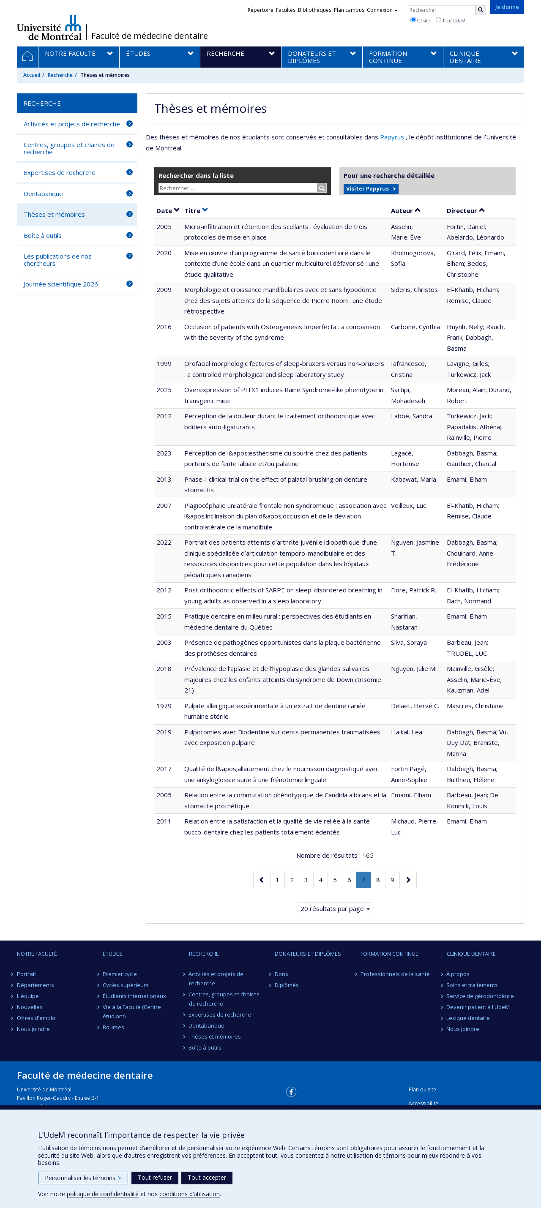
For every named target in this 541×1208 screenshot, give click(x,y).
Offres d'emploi (37, 1018)
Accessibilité (423, 1103)
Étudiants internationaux (134, 996)
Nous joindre (33, 1029)
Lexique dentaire (468, 1018)
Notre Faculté (37, 953)
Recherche (60, 75)
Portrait (26, 974)
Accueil (31, 75)
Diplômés (287, 985)
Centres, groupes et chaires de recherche (69, 148)
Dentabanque (43, 193)
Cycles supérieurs (126, 985)
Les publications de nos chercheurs (58, 259)
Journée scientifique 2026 (61, 284)
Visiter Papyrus (367, 188)
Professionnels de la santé (395, 974)
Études (113, 953)
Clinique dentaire (471, 953)
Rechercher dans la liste (196, 175)
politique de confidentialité (103, 1194)
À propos (458, 974)
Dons (281, 974)
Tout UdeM (450, 20)
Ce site (420, 20)
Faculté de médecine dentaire (149, 36)
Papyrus (393, 137)
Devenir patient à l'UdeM (478, 1007)
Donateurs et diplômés (308, 953)
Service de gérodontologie (480, 996)
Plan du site (422, 1089)
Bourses (113, 1027)
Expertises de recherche (60, 172)
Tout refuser (155, 1177)
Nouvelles (30, 1007)
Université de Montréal (49, 27)
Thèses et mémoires (54, 214)
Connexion (382, 10)
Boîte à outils (43, 235)
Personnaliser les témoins (83, 1178)
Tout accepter (207, 1177)
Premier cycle (120, 974)
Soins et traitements (472, 985)
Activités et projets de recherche (72, 124)
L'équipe (28, 996)
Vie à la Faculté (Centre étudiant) (132, 1011)
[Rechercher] (480, 10)
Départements (35, 985)
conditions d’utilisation (189, 1194)
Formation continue (389, 953)
